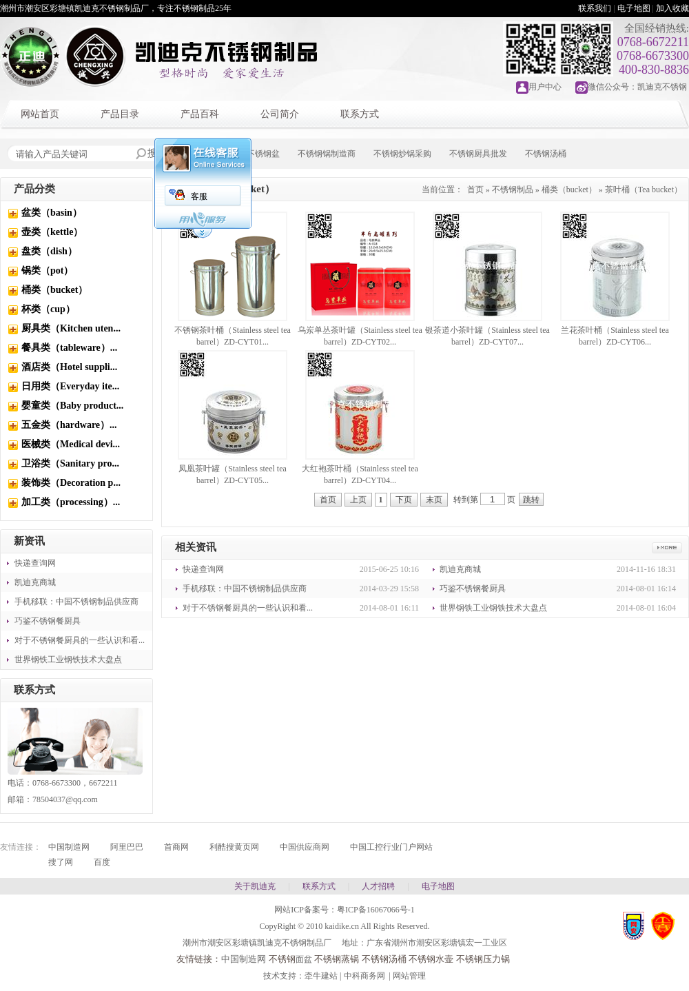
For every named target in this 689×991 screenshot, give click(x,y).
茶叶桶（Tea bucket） (643, 189)
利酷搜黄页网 (234, 847)
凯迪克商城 (35, 582)
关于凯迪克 (255, 886)
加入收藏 (672, 8)
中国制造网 (69, 847)
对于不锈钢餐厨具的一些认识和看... (79, 640)
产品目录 (120, 114)
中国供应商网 (304, 847)
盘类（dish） (49, 251)
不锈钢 (282, 959)
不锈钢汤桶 (545, 154)
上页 (358, 499)
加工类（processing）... (70, 502)
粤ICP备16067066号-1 (376, 910)
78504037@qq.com (65, 799)
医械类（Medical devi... (70, 444)
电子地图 (633, 8)
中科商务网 (364, 976)
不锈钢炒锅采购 (402, 154)
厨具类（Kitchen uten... (71, 328)
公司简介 (279, 114)
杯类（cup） (48, 309)
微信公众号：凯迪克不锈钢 (637, 87)
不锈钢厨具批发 (478, 154)
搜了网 (60, 862)
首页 (475, 189)
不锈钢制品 (512, 189)
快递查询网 (35, 563)
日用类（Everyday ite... (70, 386)
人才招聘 (378, 886)
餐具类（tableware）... (69, 348)
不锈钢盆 (263, 154)
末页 (434, 499)
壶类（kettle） (52, 232)
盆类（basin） (51, 212)
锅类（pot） (47, 270)
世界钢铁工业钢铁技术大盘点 (68, 659)
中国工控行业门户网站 (391, 847)
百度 (102, 862)
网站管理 (409, 976)
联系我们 (594, 8)
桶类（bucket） (54, 290)
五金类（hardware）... (69, 425)
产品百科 (200, 114)
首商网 (176, 847)
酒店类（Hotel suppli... (69, 367)
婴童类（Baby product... (72, 405)
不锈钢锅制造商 (327, 154)
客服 (199, 196)
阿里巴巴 (126, 847)
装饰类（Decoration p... (71, 483)
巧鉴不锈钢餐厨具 (47, 621)
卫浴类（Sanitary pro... (70, 463)
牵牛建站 (321, 976)
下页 (403, 499)
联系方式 (359, 114)
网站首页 (40, 114)
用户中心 (545, 87)
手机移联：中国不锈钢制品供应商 (76, 601)
